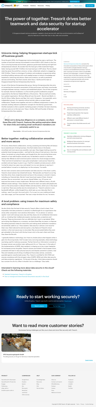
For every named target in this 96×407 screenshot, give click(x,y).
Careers (53, 388)
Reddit (70, 386)
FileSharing (4, 386)
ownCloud (24, 392)
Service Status (40, 388)
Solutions (33, 5)
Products (25, 5)
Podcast (53, 386)
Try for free (90, 5)
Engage (3, 384)
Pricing (48, 5)
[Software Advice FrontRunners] (84, 383)
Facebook (70, 379)
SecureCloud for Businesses (9, 379)
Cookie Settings (89, 404)
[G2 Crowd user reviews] (84, 376)
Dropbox (24, 382)
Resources (41, 5)
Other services (25, 394)
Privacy (82, 404)
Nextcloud (24, 390)
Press (52, 390)
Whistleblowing (55, 384)
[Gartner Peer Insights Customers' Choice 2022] (91, 383)
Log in (69, 5)
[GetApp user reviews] (91, 389)
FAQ (38, 386)
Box (23, 386)
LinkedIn (70, 384)
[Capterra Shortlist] (91, 377)
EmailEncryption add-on (8, 390)
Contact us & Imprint (56, 382)
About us (53, 379)
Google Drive (25, 379)
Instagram (70, 382)
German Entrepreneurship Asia (72, 64)
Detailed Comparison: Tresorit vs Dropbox (18, 274)
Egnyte (24, 384)
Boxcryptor (25, 388)
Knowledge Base (41, 379)
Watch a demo (78, 5)
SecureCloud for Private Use (9, 382)
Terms (77, 404)
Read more (67, 301)
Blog (38, 384)
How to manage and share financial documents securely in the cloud (26, 276)
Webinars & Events (56, 392)
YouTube (70, 388)
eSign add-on (5, 388)
